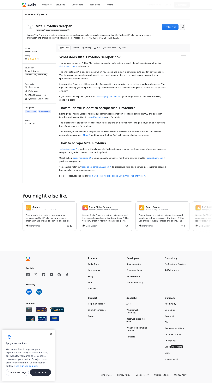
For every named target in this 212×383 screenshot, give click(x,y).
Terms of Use (105, 375)
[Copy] (53, 30)
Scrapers (130, 337)
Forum (91, 316)
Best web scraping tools (135, 320)
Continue (40, 372)
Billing (87, 135)
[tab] (64, 48)
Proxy (90, 276)
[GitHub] (43, 274)
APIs (128, 304)
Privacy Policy (123, 375)
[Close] (51, 334)
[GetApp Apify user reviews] (29, 309)
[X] (35, 274)
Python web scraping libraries (136, 329)
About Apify (170, 304)
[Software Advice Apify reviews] (41, 309)
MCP (90, 282)
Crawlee (93, 288)
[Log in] (168, 4)
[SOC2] (39, 291)
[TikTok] (67, 274)
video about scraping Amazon (96, 167)
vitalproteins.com (68, 66)
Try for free (170, 27)
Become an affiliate (174, 328)
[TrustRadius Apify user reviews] (42, 318)
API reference (133, 276)
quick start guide (82, 158)
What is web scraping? (132, 311)
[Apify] (29, 5)
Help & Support (97, 304)
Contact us (170, 310)
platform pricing (97, 117)
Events (169, 316)
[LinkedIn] (28, 274)
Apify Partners (172, 270)
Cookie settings (161, 375)
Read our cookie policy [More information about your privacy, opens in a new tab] (26, 366)
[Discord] (59, 274)
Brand (168, 353)
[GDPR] (29, 291)
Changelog (170, 340)
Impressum (171, 359)
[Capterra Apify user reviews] (57, 309)
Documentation (133, 264)
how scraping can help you (108, 96)
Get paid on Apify (134, 282)
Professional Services (175, 264)
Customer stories (173, 334)
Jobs (174, 346)
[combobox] (182, 27)
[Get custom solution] (154, 4)
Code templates (134, 270)
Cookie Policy (142, 375)
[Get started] (182, 5)
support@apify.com (154, 158)
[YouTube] (51, 274)
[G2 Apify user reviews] (30, 318)
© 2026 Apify (180, 375)
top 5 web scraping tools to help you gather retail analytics (117, 176)
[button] (99, 258)
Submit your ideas (97, 310)
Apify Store (93, 264)
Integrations (94, 270)
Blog (167, 322)
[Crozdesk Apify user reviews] (54, 318)
